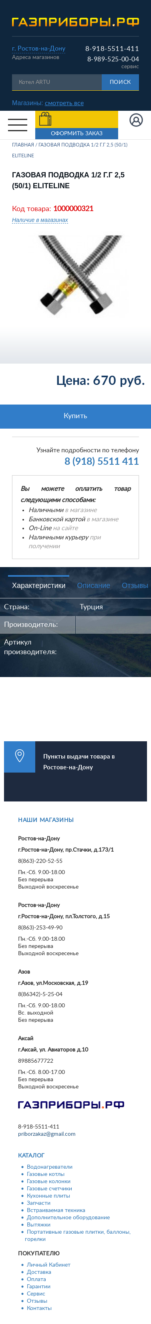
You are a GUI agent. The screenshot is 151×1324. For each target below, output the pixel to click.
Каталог (31, 1156)
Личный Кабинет (48, 1265)
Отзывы (37, 1301)
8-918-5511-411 (112, 48)
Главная (23, 144)
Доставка (39, 1272)
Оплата (36, 1279)
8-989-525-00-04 (113, 59)
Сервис (36, 1294)
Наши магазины (46, 820)
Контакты (39, 1308)
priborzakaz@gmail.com (47, 1134)
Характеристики (38, 586)
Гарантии (38, 1286)
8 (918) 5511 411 (101, 462)
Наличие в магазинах (40, 220)
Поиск (120, 82)
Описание (93, 586)
